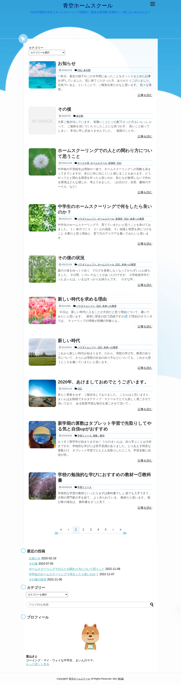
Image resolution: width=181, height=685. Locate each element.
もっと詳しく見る (37, 664)
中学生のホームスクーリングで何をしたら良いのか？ (64, 574)
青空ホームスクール (88, 6)
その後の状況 (37, 579)
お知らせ (35, 558)
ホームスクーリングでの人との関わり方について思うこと (66, 568)
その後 (33, 563)
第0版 (121, 678)
